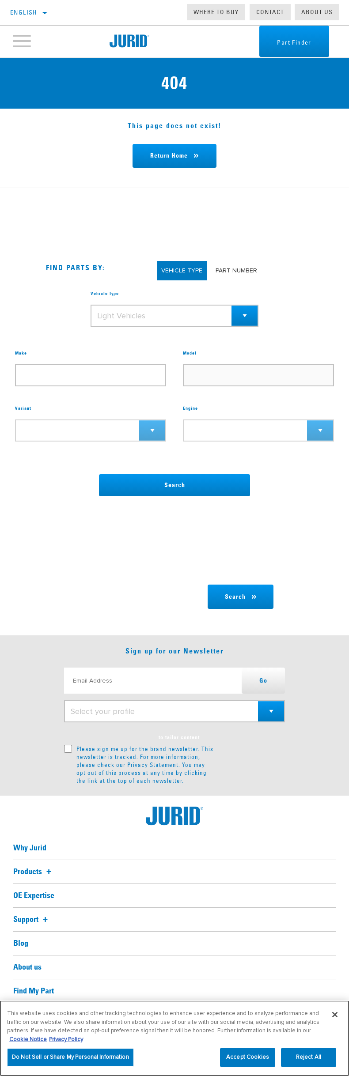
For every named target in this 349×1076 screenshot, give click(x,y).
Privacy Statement (152, 764)
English (24, 12)
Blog (20, 944)
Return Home (169, 156)
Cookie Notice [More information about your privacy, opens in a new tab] (28, 1039)
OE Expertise (33, 896)
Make (21, 353)
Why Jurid (29, 848)
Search (174, 485)
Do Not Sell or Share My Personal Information (70, 1057)
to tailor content (179, 737)
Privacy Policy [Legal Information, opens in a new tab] (66, 1039)
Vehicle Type (105, 293)
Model (190, 353)
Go (263, 681)
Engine (190, 408)
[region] (174, 1038)
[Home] (129, 41)
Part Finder (293, 42)
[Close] (335, 1014)
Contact (270, 12)
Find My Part (33, 991)
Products (33, 872)
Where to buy (216, 12)
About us (317, 12)
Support (31, 920)
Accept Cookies (247, 1057)
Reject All (308, 1057)
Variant (23, 408)
